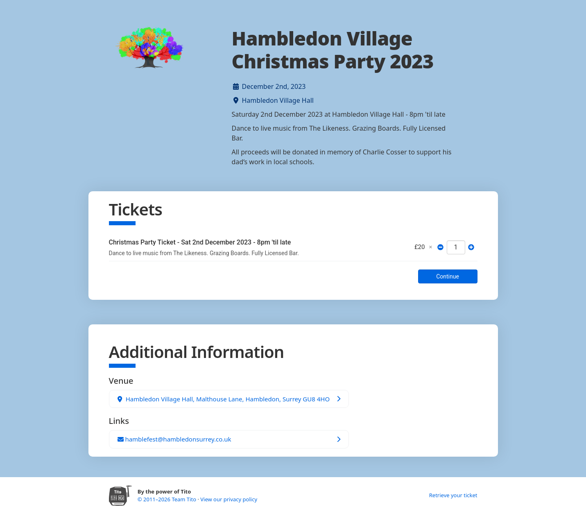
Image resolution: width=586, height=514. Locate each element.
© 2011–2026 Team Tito (168, 499)
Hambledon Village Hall (278, 100)
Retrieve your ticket (453, 495)
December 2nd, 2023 (274, 86)
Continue (447, 276)
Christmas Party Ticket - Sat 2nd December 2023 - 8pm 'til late (200, 242)
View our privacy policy (228, 499)
